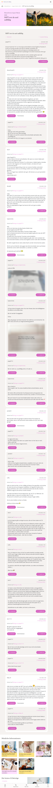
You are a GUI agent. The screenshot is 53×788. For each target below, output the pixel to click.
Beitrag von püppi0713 (18, 74)
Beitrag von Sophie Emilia (19, 265)
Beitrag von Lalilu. (18, 517)
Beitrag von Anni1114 (19, 643)
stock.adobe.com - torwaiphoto (47, 24)
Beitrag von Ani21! (18, 549)
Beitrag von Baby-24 (18, 713)
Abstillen (5, 781)
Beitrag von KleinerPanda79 (20, 127)
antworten (12, 115)
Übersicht (9, 37)
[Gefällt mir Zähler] (43, 61)
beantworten (11, 61)
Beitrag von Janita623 (18, 435)
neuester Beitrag (44, 37)
